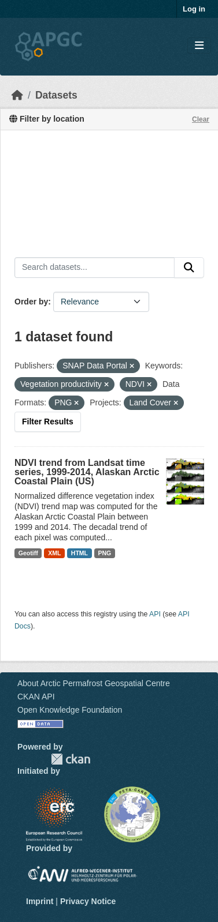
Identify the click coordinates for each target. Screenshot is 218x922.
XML (54, 553)
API (155, 614)
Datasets (56, 95)
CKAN (70, 759)
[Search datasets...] (94, 267)
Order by (31, 301)
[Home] (17, 95)
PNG (105, 553)
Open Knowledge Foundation (69, 709)
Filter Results (47, 421)
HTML (79, 553)
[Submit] (189, 267)
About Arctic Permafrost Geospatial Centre (93, 683)
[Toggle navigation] (199, 45)
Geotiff (28, 553)
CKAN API (36, 696)
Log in (194, 9)
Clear (200, 119)
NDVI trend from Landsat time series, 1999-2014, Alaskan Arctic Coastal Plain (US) (87, 472)
